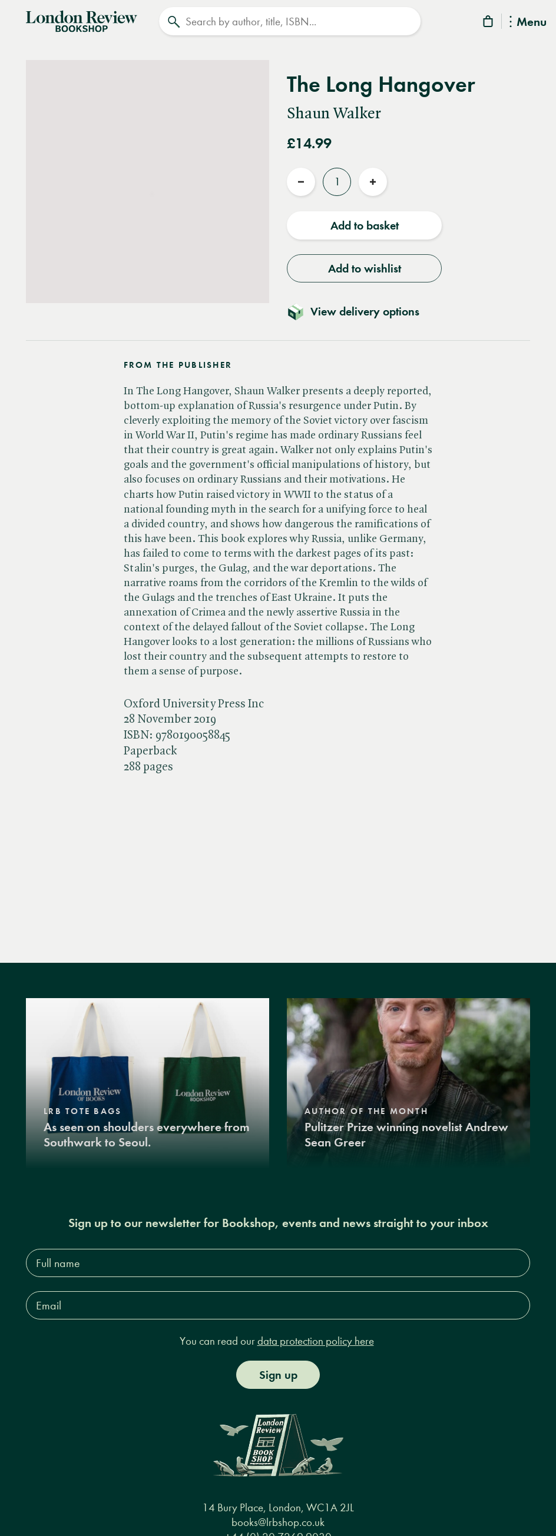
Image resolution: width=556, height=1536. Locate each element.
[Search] (290, 21)
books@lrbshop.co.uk (278, 1522)
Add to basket (364, 225)
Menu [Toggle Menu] (528, 22)
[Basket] (489, 23)
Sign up (278, 1375)
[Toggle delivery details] (360, 311)
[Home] (81, 20)
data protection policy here (315, 1341)
